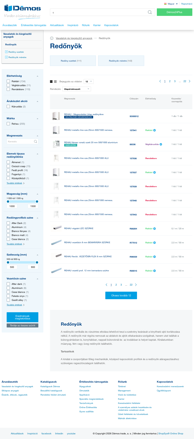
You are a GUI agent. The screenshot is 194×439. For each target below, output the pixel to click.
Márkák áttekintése (127, 418)
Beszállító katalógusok (51, 390)
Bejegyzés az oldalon (71, 81)
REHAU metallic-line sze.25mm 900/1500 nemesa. (88, 214)
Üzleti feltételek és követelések (133, 414)
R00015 (133, 270)
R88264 (133, 228)
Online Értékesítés (88, 407)
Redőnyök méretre (15, 57)
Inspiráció (32, 433)
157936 (133, 158)
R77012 (133, 242)
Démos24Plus (174, 12)
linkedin (59, 433)
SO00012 (134, 116)
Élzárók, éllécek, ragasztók (15, 394)
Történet (122, 386)
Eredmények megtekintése (22, 317)
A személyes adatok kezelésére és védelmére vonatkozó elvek (135, 408)
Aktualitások (17, 433)
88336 (133, 144)
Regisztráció (186, 3)
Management (124, 390)
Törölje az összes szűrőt (22, 325)
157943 (133, 214)
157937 (133, 172)
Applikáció (84, 394)
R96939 (133, 256)
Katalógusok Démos (50, 386)
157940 (133, 200)
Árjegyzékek (85, 386)
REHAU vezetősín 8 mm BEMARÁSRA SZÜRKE (87, 242)
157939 (133, 186)
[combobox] (170, 3)
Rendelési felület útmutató (53, 394)
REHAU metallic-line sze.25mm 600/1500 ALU (86, 172)
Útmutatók (84, 390)
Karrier (121, 399)
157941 (133, 130)
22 (185, 81)
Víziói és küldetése (127, 394)
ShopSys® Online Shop (170, 433)
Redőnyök (10, 44)
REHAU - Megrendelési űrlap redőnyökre (84, 114)
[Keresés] (22, 141)
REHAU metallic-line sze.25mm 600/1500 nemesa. (88, 130)
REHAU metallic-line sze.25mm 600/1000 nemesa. (88, 200)
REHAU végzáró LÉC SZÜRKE (78, 228)
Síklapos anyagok (10, 390)
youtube (71, 433)
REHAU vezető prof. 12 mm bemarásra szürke (86, 270)
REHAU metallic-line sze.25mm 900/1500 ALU (86, 186)
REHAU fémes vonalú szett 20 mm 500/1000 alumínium (91, 142)
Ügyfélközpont (164, 390)
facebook (46, 433)
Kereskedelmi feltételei (129, 403)
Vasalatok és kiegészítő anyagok (17, 35)
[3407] (8, 201)
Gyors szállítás (86, 411)
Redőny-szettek (14, 52)
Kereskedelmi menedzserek (170, 386)
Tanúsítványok (86, 403)
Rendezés (55, 88)
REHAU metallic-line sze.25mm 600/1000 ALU (86, 158)
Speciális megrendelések (91, 399)
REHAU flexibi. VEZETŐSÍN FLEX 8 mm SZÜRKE (88, 256)
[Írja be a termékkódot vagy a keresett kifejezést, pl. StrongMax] (102, 12)
